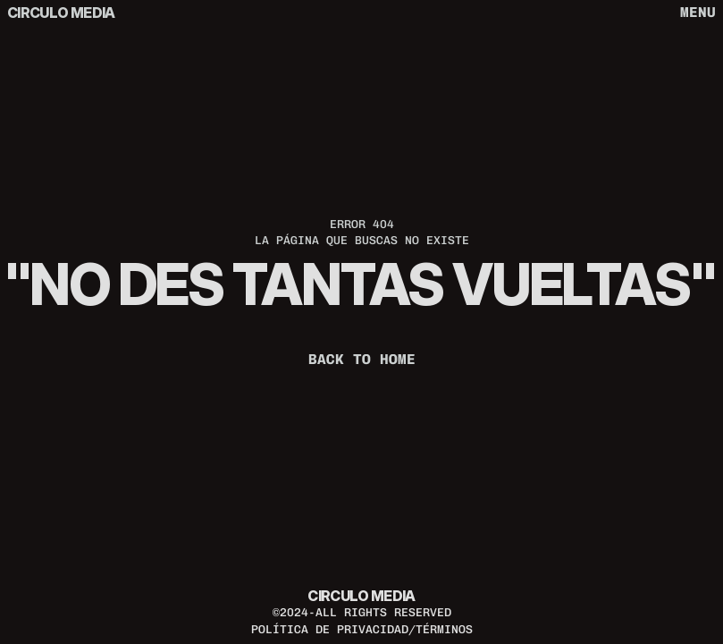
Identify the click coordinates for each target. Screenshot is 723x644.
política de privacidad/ (333, 629)
